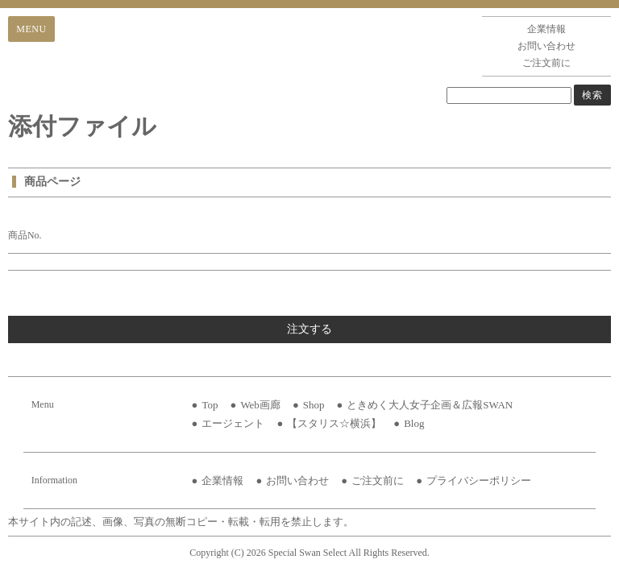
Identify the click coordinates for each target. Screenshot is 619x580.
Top (209, 405)
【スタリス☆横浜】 (334, 423)
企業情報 (546, 29)
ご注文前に (546, 62)
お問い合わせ (546, 46)
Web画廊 (260, 405)
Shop (314, 405)
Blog (414, 423)
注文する (309, 329)
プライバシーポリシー (478, 480)
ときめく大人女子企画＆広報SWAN (430, 405)
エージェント (232, 423)
